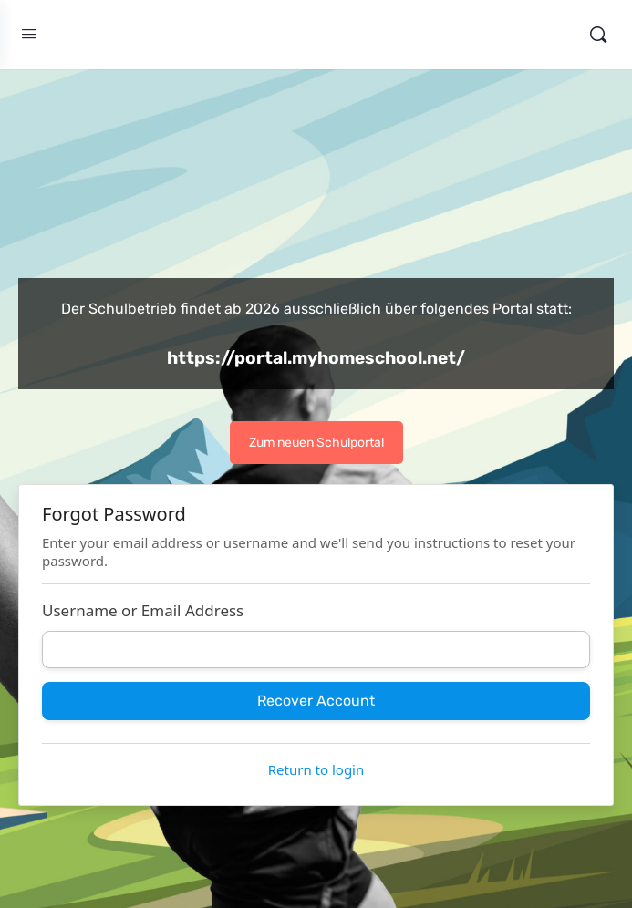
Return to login (316, 769)
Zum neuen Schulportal (316, 442)
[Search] (598, 34)
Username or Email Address (142, 610)
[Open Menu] (29, 34)
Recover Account (316, 700)
